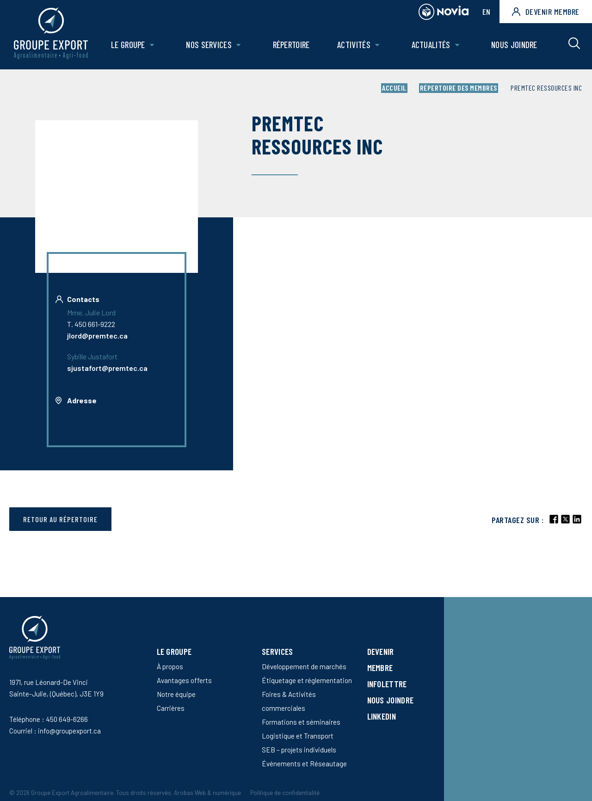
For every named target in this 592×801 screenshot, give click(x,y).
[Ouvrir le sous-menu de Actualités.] (457, 45)
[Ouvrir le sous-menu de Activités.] (377, 45)
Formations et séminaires (301, 722)
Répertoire (291, 44)
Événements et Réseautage (304, 763)
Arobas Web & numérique (207, 792)
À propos (170, 666)
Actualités (431, 44)
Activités (353, 44)
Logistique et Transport (297, 736)
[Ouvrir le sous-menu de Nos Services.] (238, 45)
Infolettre (387, 683)
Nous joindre (514, 44)
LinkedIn (381, 716)
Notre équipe (176, 694)
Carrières (171, 708)
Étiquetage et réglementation (307, 680)
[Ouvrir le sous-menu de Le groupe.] (152, 45)
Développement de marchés (304, 666)
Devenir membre (546, 11)
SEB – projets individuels (299, 750)
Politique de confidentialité (285, 792)
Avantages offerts (184, 680)
